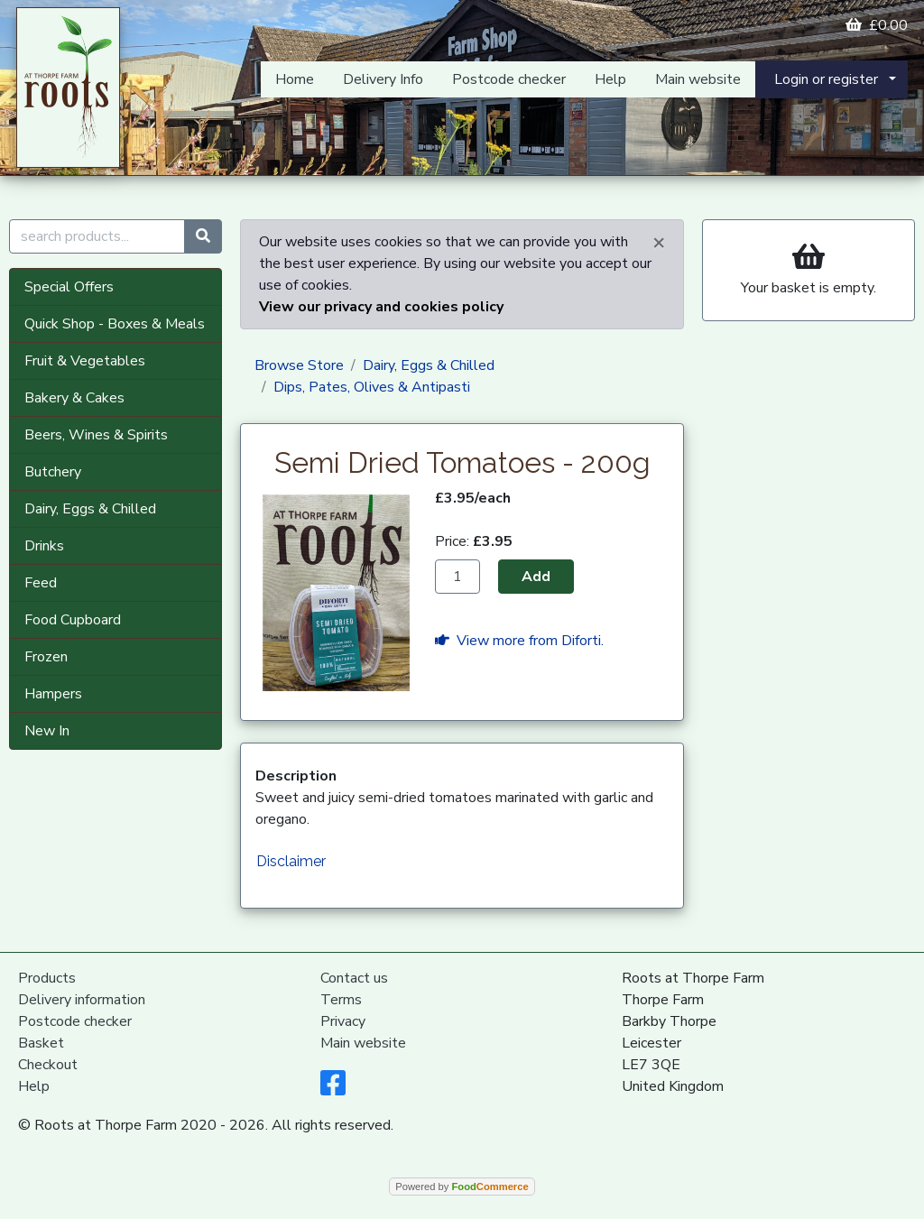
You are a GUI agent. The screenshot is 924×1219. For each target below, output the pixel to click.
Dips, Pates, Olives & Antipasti (371, 387)
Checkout (48, 1065)
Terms (341, 1000)
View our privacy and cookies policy (381, 307)
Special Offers (69, 287)
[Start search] (203, 236)
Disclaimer (291, 861)
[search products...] (97, 236)
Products (47, 978)
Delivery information (81, 1000)
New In (46, 731)
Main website (698, 79)
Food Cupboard (72, 620)
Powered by (461, 1186)
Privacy (342, 1021)
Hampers (53, 694)
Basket (41, 1043)
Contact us (354, 978)
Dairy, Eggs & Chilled (90, 509)
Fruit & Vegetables (84, 361)
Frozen (46, 657)
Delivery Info (383, 79)
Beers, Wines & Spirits (96, 435)
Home (294, 79)
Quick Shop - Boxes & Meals (114, 324)
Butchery (52, 472)
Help (610, 79)
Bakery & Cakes (74, 398)
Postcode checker (509, 79)
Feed (40, 583)
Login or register (826, 79)
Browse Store (299, 365)
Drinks (44, 546)
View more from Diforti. (519, 641)
